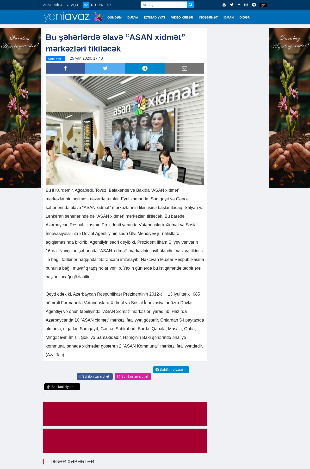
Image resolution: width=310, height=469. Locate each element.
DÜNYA (132, 17)
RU (93, 5)
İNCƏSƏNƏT (208, 17)
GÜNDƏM (114, 17)
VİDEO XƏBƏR (182, 17)
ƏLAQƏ (72, 5)
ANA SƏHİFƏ (52, 5)
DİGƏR (245, 17)
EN (101, 5)
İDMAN (228, 17)
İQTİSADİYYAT (154, 17)
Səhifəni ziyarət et (94, 376)
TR (108, 5)
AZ (86, 5)
